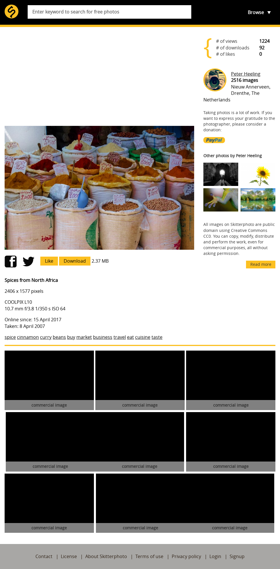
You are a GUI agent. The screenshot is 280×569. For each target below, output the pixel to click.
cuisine (142, 337)
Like (49, 261)
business (102, 337)
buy (71, 337)
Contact (43, 556)
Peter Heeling (245, 74)
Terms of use (149, 556)
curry (46, 337)
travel (119, 337)
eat (130, 337)
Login (215, 556)
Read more (260, 264)
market (84, 337)
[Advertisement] (99, 76)
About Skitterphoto (106, 556)
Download (75, 261)
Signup (237, 556)
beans (59, 337)
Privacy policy (186, 556)
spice (10, 337)
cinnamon (28, 337)
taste (157, 337)
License (69, 556)
